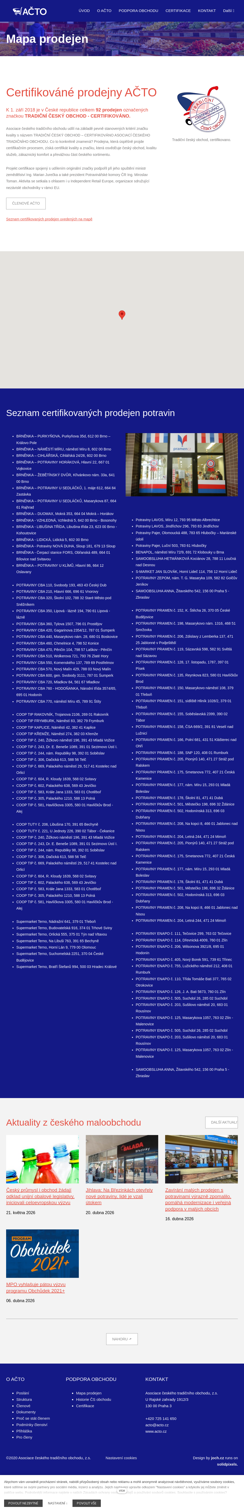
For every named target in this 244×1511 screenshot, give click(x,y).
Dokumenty (26, 1444)
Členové (23, 1437)
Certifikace (85, 1437)
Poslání (22, 1425)
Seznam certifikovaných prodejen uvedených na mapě (49, 246)
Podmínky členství (31, 1456)
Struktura (24, 1431)
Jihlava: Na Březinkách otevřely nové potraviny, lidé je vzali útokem (121, 1226)
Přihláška (24, 1462)
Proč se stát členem (33, 1450)
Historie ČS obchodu (93, 1431)
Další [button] (228, 10)
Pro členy (24, 1469)
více (122, 1490)
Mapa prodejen (89, 1425)
